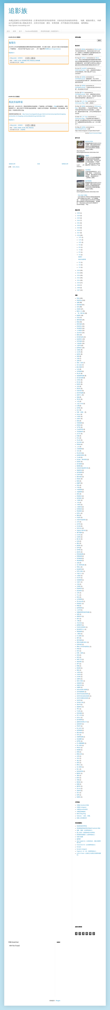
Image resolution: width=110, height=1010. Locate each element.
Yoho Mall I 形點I (82, 195)
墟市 (78, 618)
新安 (78, 651)
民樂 (78, 436)
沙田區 (78, 380)
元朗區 (15, 127)
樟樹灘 (78, 668)
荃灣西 (78, 549)
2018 (78, 230)
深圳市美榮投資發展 (82, 698)
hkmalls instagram (82, 849)
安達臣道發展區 (81, 627)
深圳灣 (78, 700)
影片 (20, 31)
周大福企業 (80, 601)
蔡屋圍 (78, 750)
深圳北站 (79, 528)
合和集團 (79, 599)
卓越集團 (79, 492)
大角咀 (78, 504)
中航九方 (79, 573)
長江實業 (79, 767)
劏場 (78, 421)
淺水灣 (78, 704)
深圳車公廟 (80, 702)
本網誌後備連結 (81, 811)
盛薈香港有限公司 (82, 722)
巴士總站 (79, 636)
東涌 (78, 655)
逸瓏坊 (12, 42)
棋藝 (78, 666)
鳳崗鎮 (78, 782)
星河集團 (79, 464)
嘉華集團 (37, 60)
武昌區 (78, 517)
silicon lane (97, 49)
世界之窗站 (80, 571)
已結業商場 (80, 429)
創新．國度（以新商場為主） (85, 830)
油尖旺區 (79, 332)
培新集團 (79, 423)
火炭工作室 (80, 403)
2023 (78, 218)
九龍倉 (78, 575)
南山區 (78, 373)
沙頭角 (78, 676)
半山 (78, 595)
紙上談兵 (79, 728)
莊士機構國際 (80, 743)
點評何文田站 (89, 141)
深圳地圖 (79, 341)
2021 (78, 223)
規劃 (78, 356)
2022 (78, 220)
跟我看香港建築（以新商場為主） (86, 834)
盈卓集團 (79, 719)
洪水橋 (23, 127)
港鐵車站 (79, 706)
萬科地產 (79, 476)
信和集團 (24, 60)
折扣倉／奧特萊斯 (82, 459)
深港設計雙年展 (81, 530)
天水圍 (78, 457)
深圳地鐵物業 (80, 691)
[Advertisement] (38, 80)
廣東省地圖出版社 (82, 642)
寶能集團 (79, 631)
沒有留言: (20, 58)
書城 (78, 515)
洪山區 (78, 440)
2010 (78, 283)
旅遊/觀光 (79, 339)
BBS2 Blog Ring (81, 813)
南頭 (78, 597)
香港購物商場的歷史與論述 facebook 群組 (88, 828)
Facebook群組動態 (31, 31)
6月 (80, 252)
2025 (78, 213)
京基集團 (79, 448)
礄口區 (78, 539)
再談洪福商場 (16, 102)
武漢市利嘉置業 (81, 519)
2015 (78, 270)
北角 (78, 593)
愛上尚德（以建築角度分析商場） (86, 832)
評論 (55, 106)
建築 (78, 335)
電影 (78, 775)
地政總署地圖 (80, 375)
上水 (78, 446)
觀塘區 (78, 315)
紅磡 (78, 405)
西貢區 (78, 479)
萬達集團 (79, 560)
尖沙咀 (78, 352)
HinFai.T (83, 58)
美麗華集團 (80, 737)
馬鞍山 (78, 567)
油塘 (78, 360)
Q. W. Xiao (84, 101)
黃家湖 (78, 790)
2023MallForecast (80, 79)
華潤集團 (79, 558)
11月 (80, 240)
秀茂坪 (78, 726)
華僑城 (78, 444)
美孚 (78, 734)
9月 (80, 245)
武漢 (78, 317)
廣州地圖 (79, 640)
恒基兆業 (79, 390)
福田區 (78, 354)
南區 (78, 494)
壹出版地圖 (80, 378)
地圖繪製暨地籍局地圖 (83, 612)
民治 (78, 438)
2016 (78, 235)
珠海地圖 (79, 713)
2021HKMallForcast (80, 129)
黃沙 (78, 792)
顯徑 (78, 777)
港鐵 (78, 397)
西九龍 (78, 382)
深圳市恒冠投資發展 (82, 694)
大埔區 (15, 60)
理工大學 (79, 715)
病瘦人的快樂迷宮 (82, 818)
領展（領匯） (80, 412)
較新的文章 (12, 164)
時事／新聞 (80, 653)
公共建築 (79, 330)
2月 (80, 265)
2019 (78, 228)
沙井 (78, 522)
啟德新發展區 (80, 455)
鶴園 (78, 784)
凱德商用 (79, 588)
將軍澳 (78, 425)
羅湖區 (78, 545)
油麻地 (78, 679)
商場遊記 (79, 603)
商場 (28, 60)
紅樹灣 (78, 474)
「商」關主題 (80, 313)
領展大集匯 (80, 837)
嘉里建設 (79, 498)
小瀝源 (78, 633)
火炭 (78, 401)
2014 (78, 273)
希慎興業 (79, 511)
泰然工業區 (80, 681)
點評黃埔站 (88, 181)
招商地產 (79, 644)
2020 (78, 225)
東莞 (78, 657)
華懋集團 (79, 556)
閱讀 (78, 322)
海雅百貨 (79, 685)
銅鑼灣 (78, 483)
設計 (78, 410)
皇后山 (78, 717)
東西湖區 (79, 661)
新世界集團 (80, 393)
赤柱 (78, 758)
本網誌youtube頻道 (82, 809)
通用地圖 (79, 320)
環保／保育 (80, 362)
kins (83, 92)
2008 (78, 287)
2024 (78, 215)
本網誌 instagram (81, 807)
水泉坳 (78, 674)
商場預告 (79, 326)
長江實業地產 (80, 565)
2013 (78, 275)
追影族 (18, 10)
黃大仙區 (79, 365)
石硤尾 (78, 537)
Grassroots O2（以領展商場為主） (86, 845)
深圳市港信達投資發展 (83, 696)
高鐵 (78, 780)
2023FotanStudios (80, 70)
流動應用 (79, 683)
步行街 (78, 433)
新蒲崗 (78, 461)
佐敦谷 (78, 418)
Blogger (58, 1000)
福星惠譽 (79, 724)
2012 (78, 278)
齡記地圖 (79, 367)
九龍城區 (79, 343)
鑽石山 (78, 764)
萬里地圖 (79, 324)
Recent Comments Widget (95, 133)
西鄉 (78, 752)
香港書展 (79, 328)
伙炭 (78, 369)
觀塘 (78, 481)
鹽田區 (78, 786)
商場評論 (32, 60)
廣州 (78, 638)
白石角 (19, 60)
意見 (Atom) (16, 167)
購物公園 (79, 754)
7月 (80, 250)
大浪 (78, 502)
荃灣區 (78, 408)
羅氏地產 (79, 732)
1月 (80, 267)
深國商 (78, 687)
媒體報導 (79, 625)
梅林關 (78, 466)
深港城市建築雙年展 (82, 468)
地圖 (78, 302)
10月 (80, 242)
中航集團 (79, 489)
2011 (78, 280)
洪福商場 (23, 129)
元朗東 (78, 586)
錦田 (78, 762)
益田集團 (79, 472)
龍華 (78, 795)
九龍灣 (78, 345)
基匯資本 (79, 616)
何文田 (78, 577)
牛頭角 (78, 711)
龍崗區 (78, 384)
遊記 (78, 760)
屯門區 (78, 427)
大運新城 (79, 507)
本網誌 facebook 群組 (83, 805)
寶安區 (78, 388)
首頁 (8, 31)
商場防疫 (79, 496)
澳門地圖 (79, 532)
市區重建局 (80, 431)
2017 (78, 233)
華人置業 (79, 745)
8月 (80, 247)
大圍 (78, 620)
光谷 (78, 451)
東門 (78, 663)
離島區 (78, 773)
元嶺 (78, 584)
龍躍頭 (78, 797)
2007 (78, 290)
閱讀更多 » (12, 52)
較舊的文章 (65, 164)
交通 (78, 358)
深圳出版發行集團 (82, 689)
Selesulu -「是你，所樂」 (84, 816)
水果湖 (78, 672)
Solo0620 (84, 68)
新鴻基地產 (80, 337)
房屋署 (19, 127)
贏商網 (78, 839)
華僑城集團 (80, 554)
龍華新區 (79, 347)
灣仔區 (78, 399)
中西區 (78, 416)
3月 (80, 262)
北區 (78, 386)
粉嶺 (78, 541)
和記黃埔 (79, 453)
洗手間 (78, 524)
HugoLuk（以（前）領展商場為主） (87, 851)
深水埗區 (79, 442)
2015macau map (80, 103)
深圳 (78, 307)
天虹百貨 (79, 623)
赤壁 (78, 756)
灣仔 (78, 709)
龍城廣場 (79, 569)
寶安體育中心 (80, 629)
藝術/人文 (79, 311)
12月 (80, 237)
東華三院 (79, 659)
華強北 (78, 747)
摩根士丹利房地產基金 (83, 646)
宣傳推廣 (79, 509)
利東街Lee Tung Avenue (52, 49)
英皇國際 (79, 739)
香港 (78, 485)
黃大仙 (78, 788)
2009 (78, 285)
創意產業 (79, 590)
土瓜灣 (78, 610)
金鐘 (78, 562)
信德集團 (79, 580)
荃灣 (78, 547)
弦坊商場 (87, 170)
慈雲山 (78, 513)
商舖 (78, 605)
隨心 (78, 769)
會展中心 (79, 395)
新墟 (78, 648)
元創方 (78, 582)
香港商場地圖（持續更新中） (50, 31)
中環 (78, 487)
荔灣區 (78, 741)
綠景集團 (79, 730)
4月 (80, 254)
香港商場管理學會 (82, 826)
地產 (78, 614)
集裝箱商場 (80, 771)
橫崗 (78, 670)
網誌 (78, 543)
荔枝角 (78, 552)
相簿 (14, 31)
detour (78, 414)
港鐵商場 (79, 470)
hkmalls (79, 847)
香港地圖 (79, 304)
